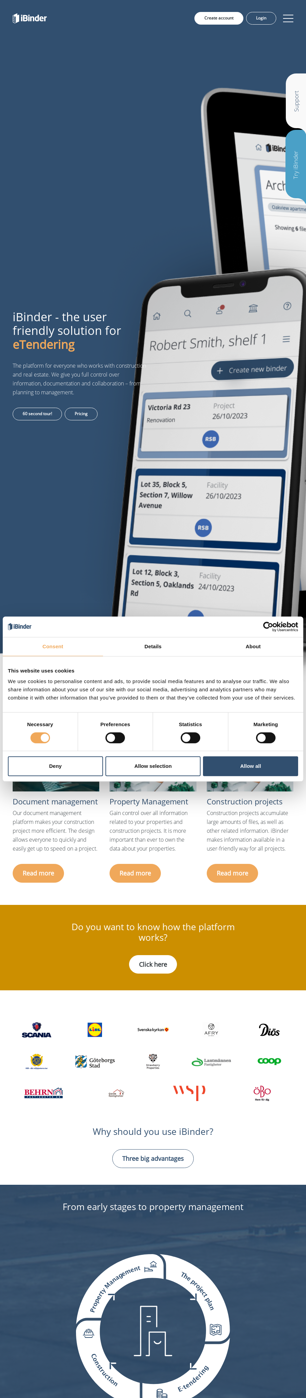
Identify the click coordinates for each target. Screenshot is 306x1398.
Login (261, 18)
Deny (55, 766)
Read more (38, 873)
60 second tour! (37, 414)
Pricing (81, 414)
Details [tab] (153, 646)
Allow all (250, 766)
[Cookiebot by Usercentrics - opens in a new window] (268, 627)
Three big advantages (153, 1158)
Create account (218, 18)
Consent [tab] (52, 646)
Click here (153, 964)
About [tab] (253, 646)
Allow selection (152, 766)
